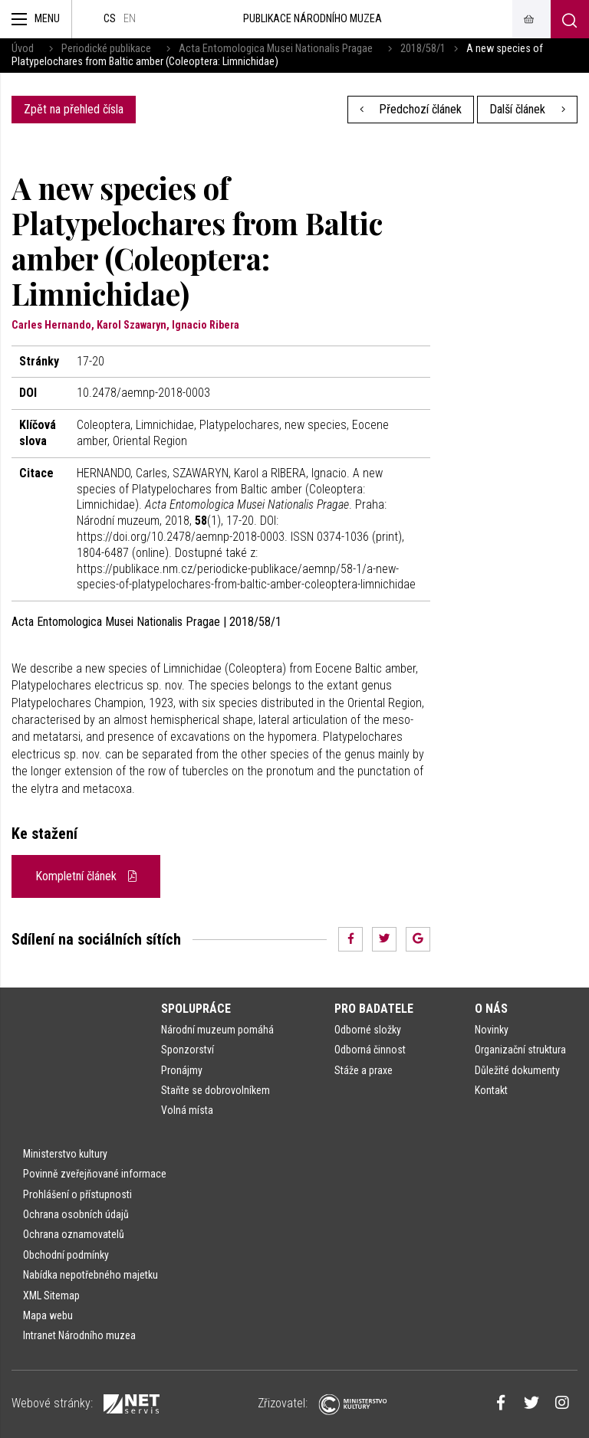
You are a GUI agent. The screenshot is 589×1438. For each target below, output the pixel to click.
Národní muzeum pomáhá (217, 1030)
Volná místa (187, 1110)
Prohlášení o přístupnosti (77, 1194)
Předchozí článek (411, 109)
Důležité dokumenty (517, 1070)
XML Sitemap (51, 1295)
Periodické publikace (106, 48)
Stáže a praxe (363, 1070)
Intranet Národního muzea (79, 1335)
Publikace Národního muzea (312, 18)
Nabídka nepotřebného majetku (90, 1275)
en (129, 18)
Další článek (527, 109)
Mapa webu (48, 1315)
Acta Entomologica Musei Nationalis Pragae (276, 48)
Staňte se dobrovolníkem (215, 1090)
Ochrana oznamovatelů (73, 1234)
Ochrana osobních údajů (76, 1214)
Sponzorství (187, 1049)
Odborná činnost (370, 1049)
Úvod (23, 48)
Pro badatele (373, 1008)
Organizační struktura (520, 1049)
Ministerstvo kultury (65, 1154)
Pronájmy (181, 1070)
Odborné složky (367, 1030)
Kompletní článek (86, 876)
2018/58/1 (423, 48)
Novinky (491, 1030)
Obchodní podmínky (66, 1255)
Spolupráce (196, 1008)
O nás (491, 1008)
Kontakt (491, 1090)
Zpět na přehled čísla (73, 109)
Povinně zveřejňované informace (94, 1174)
